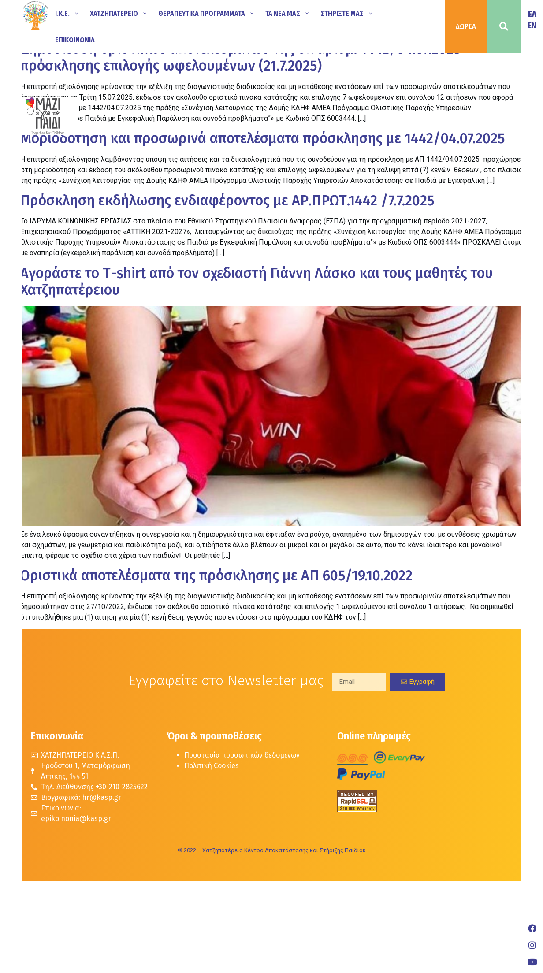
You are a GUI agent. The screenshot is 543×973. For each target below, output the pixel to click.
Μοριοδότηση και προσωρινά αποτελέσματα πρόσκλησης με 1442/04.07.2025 (262, 138)
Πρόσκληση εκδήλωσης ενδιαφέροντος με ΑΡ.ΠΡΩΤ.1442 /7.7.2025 (227, 200)
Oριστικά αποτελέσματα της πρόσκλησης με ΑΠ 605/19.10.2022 (216, 575)
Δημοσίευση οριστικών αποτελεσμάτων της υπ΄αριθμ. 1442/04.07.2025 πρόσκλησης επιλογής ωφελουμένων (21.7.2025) (240, 57)
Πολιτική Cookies (211, 765)
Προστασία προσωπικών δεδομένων (242, 755)
